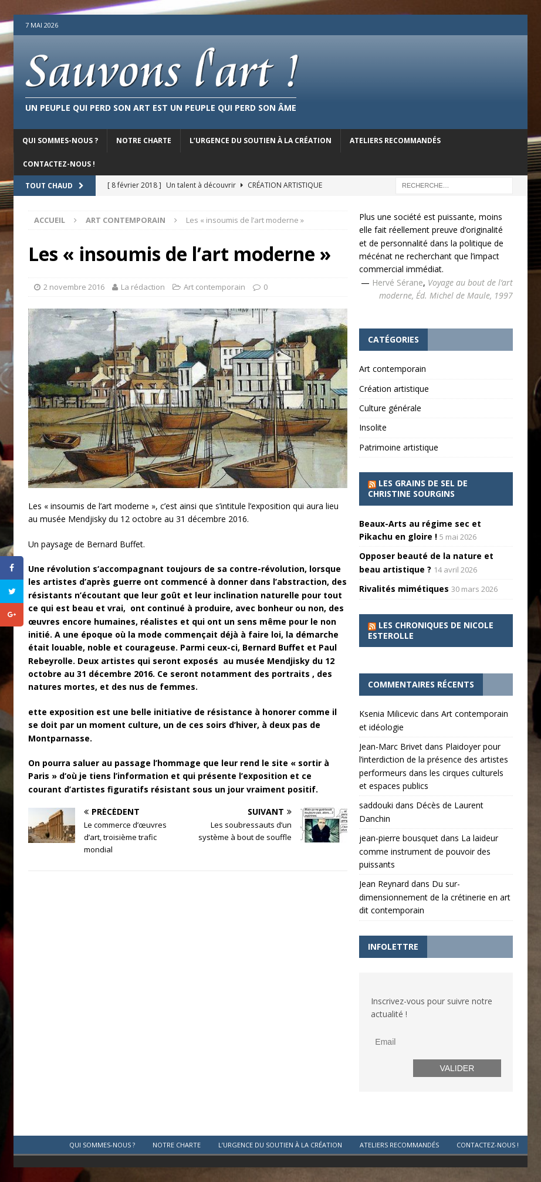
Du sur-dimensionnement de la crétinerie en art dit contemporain (434, 897)
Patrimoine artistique (398, 447)
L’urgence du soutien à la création (261, 140)
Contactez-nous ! (59, 164)
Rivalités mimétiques (404, 588)
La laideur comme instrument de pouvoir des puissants (428, 851)
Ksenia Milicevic (388, 713)
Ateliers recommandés (395, 140)
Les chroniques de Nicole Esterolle (430, 630)
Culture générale (390, 408)
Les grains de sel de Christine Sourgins (418, 488)
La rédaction (143, 287)
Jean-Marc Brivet (390, 746)
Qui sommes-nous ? (60, 140)
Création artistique (394, 388)
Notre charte (143, 140)
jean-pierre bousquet (398, 838)
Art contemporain (214, 287)
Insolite (373, 427)
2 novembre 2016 (73, 287)
